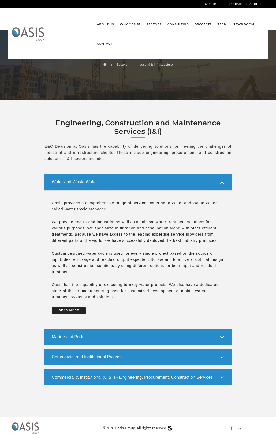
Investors (210, 4)
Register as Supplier (246, 4)
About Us (90, 19)
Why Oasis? (115, 19)
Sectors (139, 19)
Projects (188, 19)
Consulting (163, 19)
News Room (229, 19)
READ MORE (69, 309)
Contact (253, 19)
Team (207, 19)
